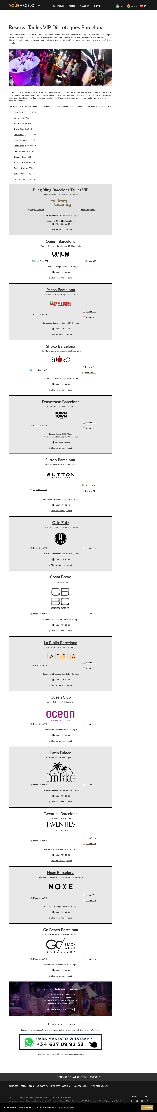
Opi (15, 118)
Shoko (17, 129)
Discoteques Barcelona (34, 1101)
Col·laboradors (80, 1086)
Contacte (13, 1086)
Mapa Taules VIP (37, 209)
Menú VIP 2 (91, 317)
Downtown (19, 134)
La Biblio (17, 151)
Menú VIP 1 (91, 311)
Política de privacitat (25, 1097)
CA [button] (144, 6)
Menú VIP (91, 261)
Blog (31, 1086)
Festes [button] (73, 6)
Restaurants (42, 1086)
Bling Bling (18, 112)
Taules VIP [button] (85, 6)
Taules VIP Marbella (84, 1101)
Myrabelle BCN (116, 1101)
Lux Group (70, 1097)
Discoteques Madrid (16, 1101)
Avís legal (12, 1097)
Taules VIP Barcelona (68, 1101)
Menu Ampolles (87, 209)
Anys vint (18, 168)
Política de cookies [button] (66, 1107)
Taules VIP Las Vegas (101, 1101)
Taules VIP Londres (51, 1101)
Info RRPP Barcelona (61, 1086)
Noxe (16, 173)
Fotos (23, 1086)
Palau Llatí (18, 162)
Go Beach (18, 179)
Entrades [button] (99, 6)
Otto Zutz (18, 140)
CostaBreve (19, 145)
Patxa (16, 123)
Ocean (16, 157)
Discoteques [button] (59, 6)
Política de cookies (41, 1097)
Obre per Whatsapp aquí (61, 229)
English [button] (139, 1096)
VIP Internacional (99, 1086)
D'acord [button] (147, 1107)
